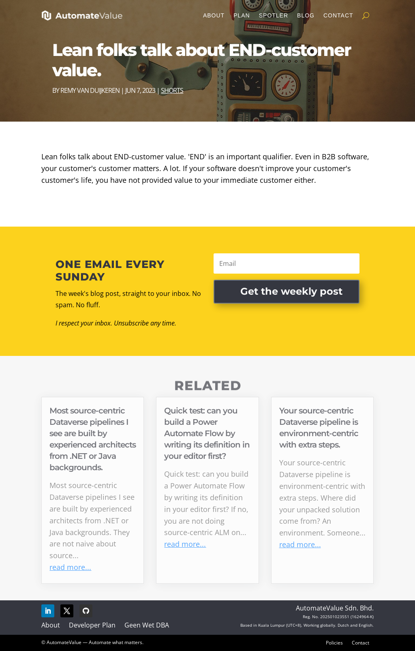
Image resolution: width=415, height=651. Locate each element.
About (214, 15)
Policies (334, 642)
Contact (338, 15)
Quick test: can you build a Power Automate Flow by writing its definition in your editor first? (207, 433)
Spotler (273, 15)
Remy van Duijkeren (90, 90)
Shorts (172, 90)
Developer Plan (92, 625)
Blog (305, 15)
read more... (70, 567)
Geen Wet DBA (146, 625)
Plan (241, 15)
